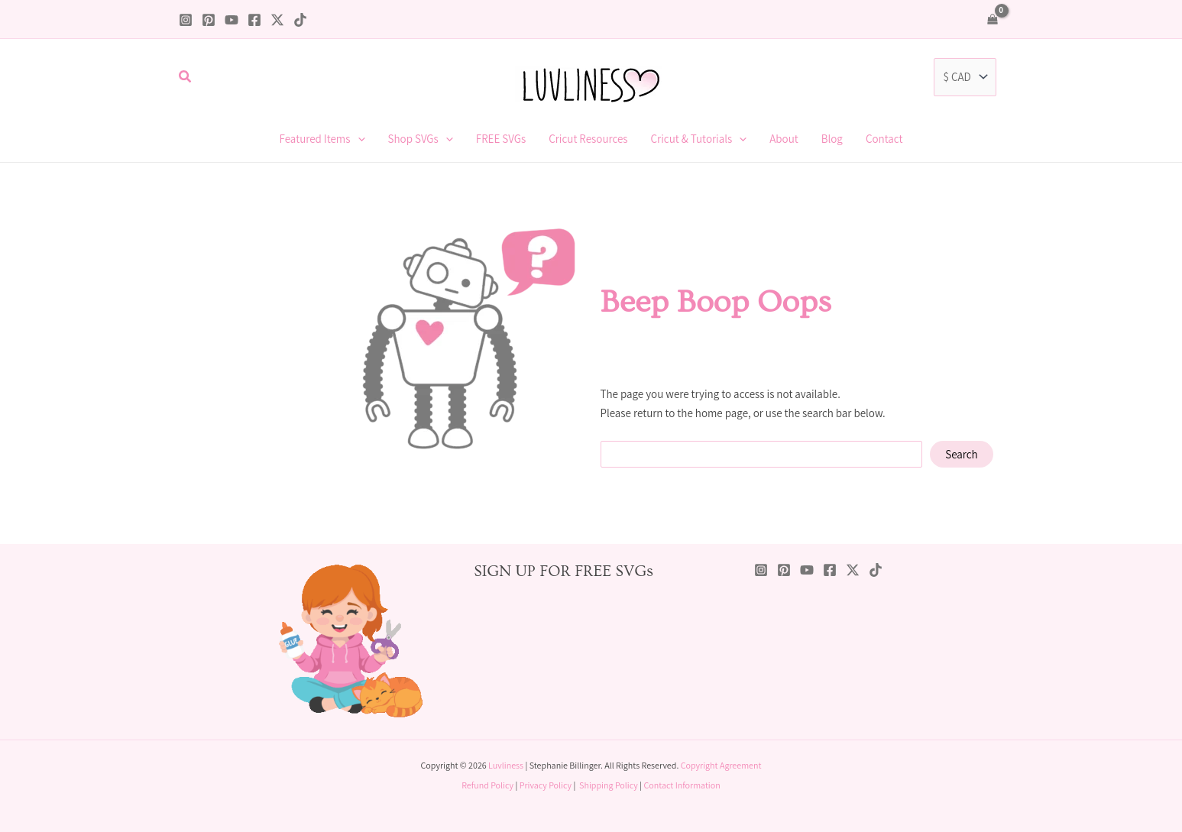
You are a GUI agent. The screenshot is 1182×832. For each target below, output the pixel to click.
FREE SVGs (501, 138)
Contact (884, 138)
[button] (186, 77)
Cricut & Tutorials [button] (699, 139)
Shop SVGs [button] (420, 139)
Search (961, 454)
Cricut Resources (588, 138)
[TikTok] (300, 20)
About (783, 138)
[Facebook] (254, 20)
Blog (832, 138)
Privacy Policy (546, 785)
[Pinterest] (208, 20)
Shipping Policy (608, 785)
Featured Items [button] (322, 139)
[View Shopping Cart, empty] (992, 19)
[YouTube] (231, 20)
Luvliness (505, 765)
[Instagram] (186, 20)
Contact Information (681, 785)
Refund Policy (487, 785)
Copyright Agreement (721, 765)
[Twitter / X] (277, 20)
